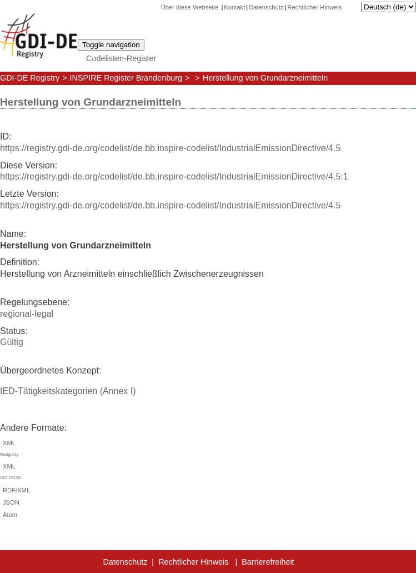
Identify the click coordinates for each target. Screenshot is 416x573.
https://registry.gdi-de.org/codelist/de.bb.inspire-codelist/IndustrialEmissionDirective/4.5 (170, 148)
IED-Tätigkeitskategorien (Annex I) (68, 391)
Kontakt (234, 7)
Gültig (11, 342)
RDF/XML (15, 490)
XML (208, 450)
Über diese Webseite (190, 7)
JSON (9, 502)
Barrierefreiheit (268, 561)
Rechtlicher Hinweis (314, 7)
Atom (8, 514)
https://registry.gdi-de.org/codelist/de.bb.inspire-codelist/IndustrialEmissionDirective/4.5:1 (174, 176)
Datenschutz (266, 7)
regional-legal (26, 313)
